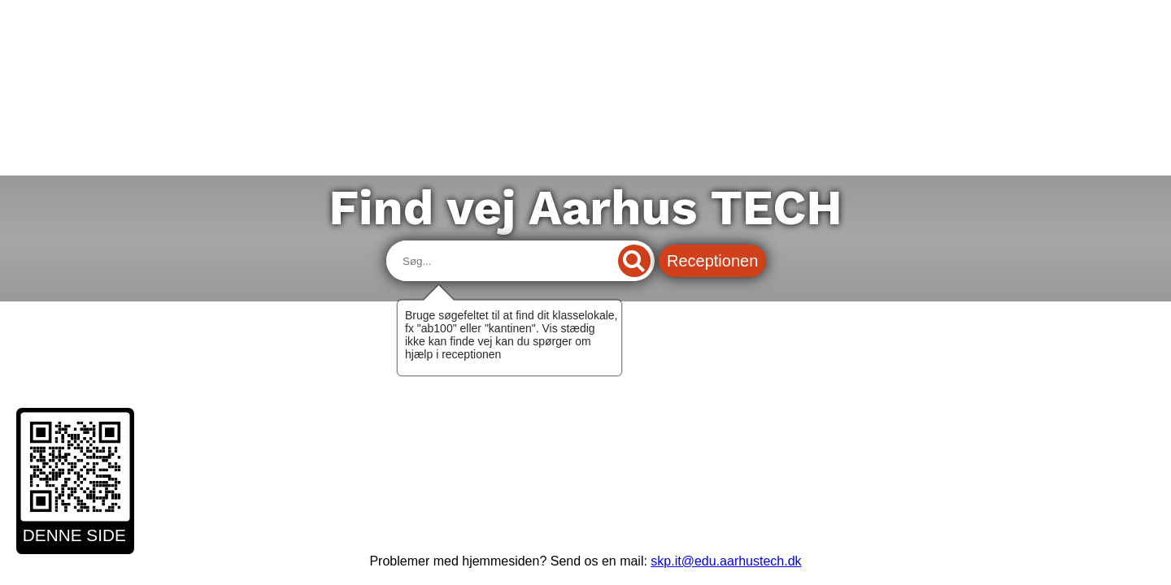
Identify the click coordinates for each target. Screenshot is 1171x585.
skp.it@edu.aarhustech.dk (726, 561)
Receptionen (712, 261)
